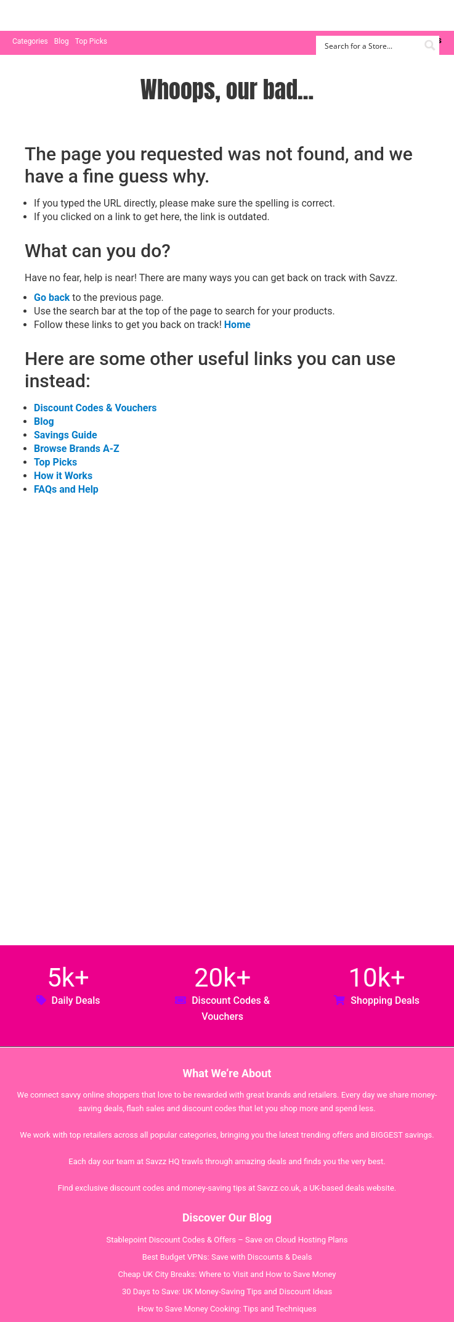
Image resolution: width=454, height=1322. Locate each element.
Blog (61, 41)
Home (237, 324)
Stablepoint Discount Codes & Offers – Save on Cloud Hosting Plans (227, 1239)
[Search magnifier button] (429, 45)
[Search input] (370, 45)
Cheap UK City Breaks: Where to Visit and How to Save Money (227, 1274)
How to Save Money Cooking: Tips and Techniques (226, 1308)
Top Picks (91, 41)
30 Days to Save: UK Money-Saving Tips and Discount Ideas (227, 1291)
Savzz (74, 15)
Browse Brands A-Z (77, 448)
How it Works (63, 476)
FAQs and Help (66, 489)
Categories (30, 41)
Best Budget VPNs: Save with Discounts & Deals (227, 1257)
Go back (52, 297)
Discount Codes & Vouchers (95, 408)
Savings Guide (65, 435)
